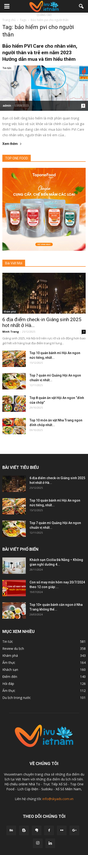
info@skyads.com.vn (57, 799)
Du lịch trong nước (16, 697)
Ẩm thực (8, 662)
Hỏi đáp (8, 683)
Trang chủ (8, 20)
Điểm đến (9, 676)
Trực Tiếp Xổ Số (55, 784)
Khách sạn (10, 669)
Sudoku (47, 789)
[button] (81, 6)
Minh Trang (10, 331)
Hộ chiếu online (16, 784)
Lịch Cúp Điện (27, 789)
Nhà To (34, 784)
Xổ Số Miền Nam (68, 789)
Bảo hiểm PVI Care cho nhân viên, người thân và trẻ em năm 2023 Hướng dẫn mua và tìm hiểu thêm (39, 52)
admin (7, 105)
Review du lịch (13, 648)
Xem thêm (12, 144)
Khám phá (10, 311)
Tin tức (6, 68)
